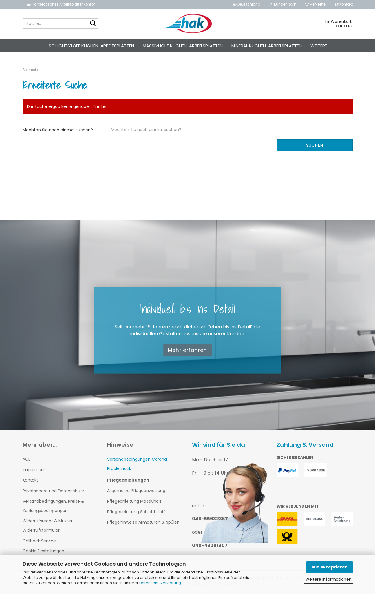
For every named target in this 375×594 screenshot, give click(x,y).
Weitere (318, 46)
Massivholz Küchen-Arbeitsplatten (183, 46)
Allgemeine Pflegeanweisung (136, 490)
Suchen (314, 145)
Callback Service (39, 541)
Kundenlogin (283, 4)
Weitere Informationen (328, 579)
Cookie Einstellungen (43, 551)
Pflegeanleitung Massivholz (134, 501)
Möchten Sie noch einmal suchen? (58, 130)
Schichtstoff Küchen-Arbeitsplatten (91, 46)
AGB (27, 459)
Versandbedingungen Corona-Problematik (138, 463)
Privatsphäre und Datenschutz (53, 491)
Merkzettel (315, 4)
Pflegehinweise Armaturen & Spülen (143, 522)
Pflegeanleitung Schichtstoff (136, 512)
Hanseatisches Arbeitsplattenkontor (61, 4)
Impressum (34, 470)
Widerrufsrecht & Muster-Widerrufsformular (49, 525)
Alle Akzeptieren (329, 567)
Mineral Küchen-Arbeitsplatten (266, 46)
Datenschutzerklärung (160, 583)
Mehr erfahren (187, 349)
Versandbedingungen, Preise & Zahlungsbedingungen (53, 505)
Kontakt (344, 4)
